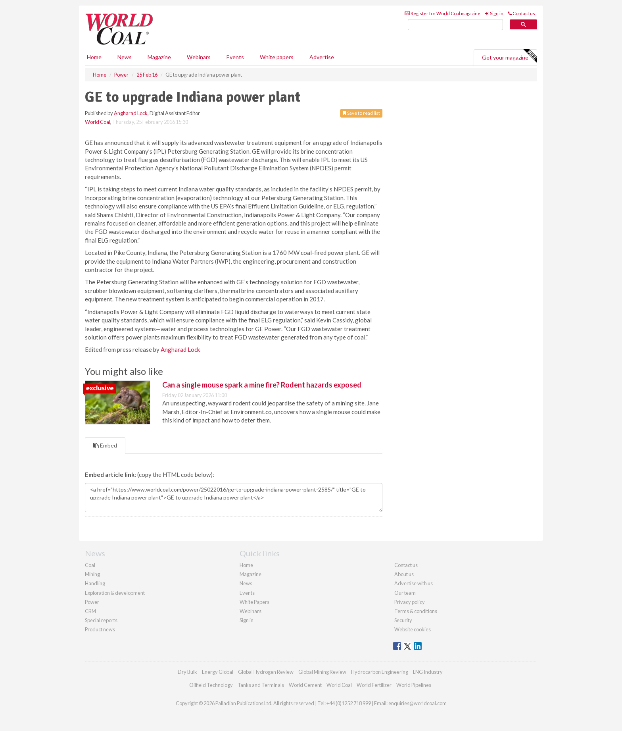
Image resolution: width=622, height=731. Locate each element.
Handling (95, 583)
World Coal (97, 122)
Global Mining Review (322, 672)
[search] (455, 25)
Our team (405, 593)
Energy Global (217, 672)
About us (404, 574)
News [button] (124, 57)
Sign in (494, 13)
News (246, 583)
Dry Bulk (187, 672)
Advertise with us (413, 583)
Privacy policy (409, 602)
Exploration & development (115, 593)
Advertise (321, 57)
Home (94, 57)
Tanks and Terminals (261, 685)
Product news (100, 629)
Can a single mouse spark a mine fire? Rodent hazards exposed (261, 384)
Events (235, 57)
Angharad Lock (131, 113)
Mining (92, 574)
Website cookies (412, 629)
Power (92, 602)
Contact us (521, 13)
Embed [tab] (105, 445)
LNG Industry (428, 672)
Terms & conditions (415, 611)
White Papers (254, 602)
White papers (277, 57)
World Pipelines (413, 685)
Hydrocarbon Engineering (379, 672)
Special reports (101, 620)
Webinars (199, 57)
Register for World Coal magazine (442, 13)
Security (403, 620)
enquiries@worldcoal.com (417, 703)
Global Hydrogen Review (266, 672)
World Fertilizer (374, 685)
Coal (90, 565)
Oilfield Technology (211, 685)
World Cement (305, 685)
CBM (90, 611)
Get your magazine (509, 56)
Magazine (159, 57)
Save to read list (361, 113)
